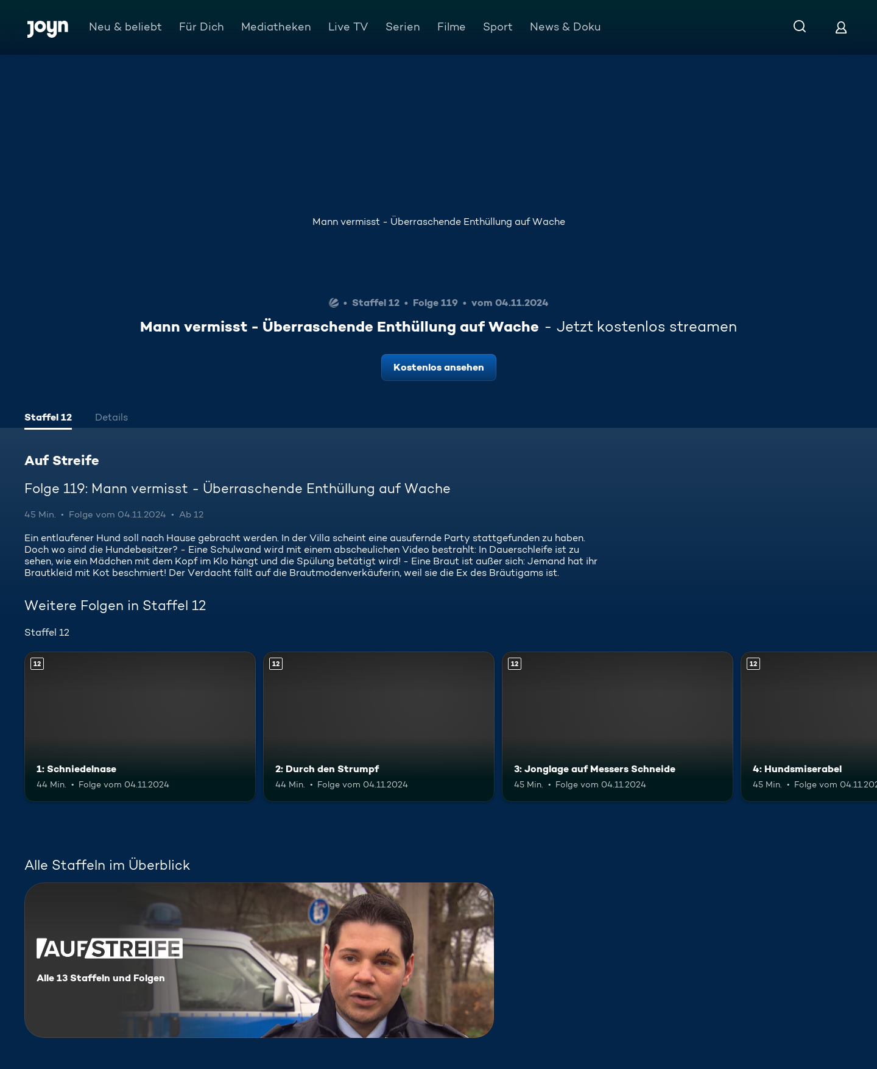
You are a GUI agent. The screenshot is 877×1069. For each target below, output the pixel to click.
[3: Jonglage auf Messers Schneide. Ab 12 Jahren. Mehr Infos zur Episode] (617, 727)
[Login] (841, 27)
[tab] (48, 419)
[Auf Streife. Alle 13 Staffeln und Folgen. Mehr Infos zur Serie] (259, 960)
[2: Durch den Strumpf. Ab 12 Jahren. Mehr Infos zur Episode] (379, 727)
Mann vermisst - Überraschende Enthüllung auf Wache (438, 221)
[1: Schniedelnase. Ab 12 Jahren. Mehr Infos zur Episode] (140, 727)
